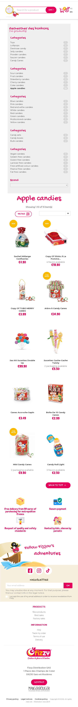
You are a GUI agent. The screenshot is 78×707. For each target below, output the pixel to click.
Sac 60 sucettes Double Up (22, 361)
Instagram (39, 571)
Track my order (39, 633)
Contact (39, 682)
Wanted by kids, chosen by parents (57, 529)
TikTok (48, 571)
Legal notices (26, 699)
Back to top (58, 485)
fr (71, 8)
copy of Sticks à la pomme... (55, 257)
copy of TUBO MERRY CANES (22, 309)
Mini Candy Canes (22, 464)
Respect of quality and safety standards (20, 529)
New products (39, 612)
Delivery (39, 640)
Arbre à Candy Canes (56, 308)
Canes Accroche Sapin (22, 412)
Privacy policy (12, 699)
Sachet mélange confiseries (22, 257)
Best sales (39, 615)
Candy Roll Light (55, 464)
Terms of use (39, 636)
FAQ (39, 630)
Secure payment (57, 508)
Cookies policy (41, 699)
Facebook (30, 571)
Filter (21, 213)
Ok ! (51, 10)
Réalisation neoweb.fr (42, 702)
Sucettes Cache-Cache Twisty (56, 361)
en (71, 12)
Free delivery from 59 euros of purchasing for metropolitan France (20, 511)
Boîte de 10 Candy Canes (55, 413)
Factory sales (39, 618)
